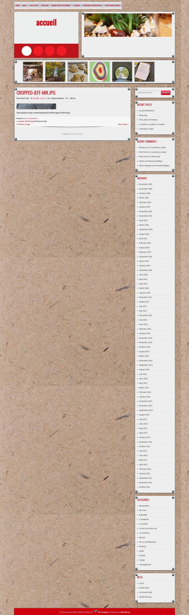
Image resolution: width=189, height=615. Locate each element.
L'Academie (144, 519)
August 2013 (144, 415)
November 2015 (145, 342)
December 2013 (145, 401)
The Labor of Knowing (148, 120)
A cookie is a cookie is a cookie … (153, 124)
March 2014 (144, 388)
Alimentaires (144, 506)
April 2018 (143, 284)
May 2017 (143, 311)
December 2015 (145, 338)
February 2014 (145, 392)
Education (45, 5)
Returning (143, 115)
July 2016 (143, 320)
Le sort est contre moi (148, 528)
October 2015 (144, 347)
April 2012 (143, 464)
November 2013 (145, 406)
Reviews (142, 546)
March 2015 (144, 356)
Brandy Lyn (38, 98)
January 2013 (144, 437)
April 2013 (143, 433)
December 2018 (145, 270)
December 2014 (145, 361)
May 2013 (143, 428)
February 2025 (145, 202)
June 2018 (143, 275)
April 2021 (143, 238)
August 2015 (144, 351)
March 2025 (144, 198)
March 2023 (144, 225)
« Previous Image (23, 124)
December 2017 (145, 297)
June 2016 (143, 324)
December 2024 (145, 211)
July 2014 (143, 374)
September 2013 (146, 410)
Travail (142, 560)
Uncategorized (145, 564)
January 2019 (144, 266)
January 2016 (144, 333)
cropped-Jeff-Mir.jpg (25, 121)
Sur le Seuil (34, 5)
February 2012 (145, 469)
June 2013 (143, 424)
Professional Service (112, 5)
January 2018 (144, 293)
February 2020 (145, 252)
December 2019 (145, 257)
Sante (141, 551)
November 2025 (145, 189)
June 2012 (143, 455)
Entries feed (144, 588)
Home (17, 5)
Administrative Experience (61, 5)
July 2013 (143, 419)
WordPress (125, 612)
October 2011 (144, 487)
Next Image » (123, 124)
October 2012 (144, 446)
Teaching (76, 5)
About (24, 5)
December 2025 (145, 184)
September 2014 (146, 365)
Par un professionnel (147, 542)
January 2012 (144, 473)
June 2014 (143, 379)
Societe (142, 555)
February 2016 (145, 329)
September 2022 (146, 229)
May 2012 (143, 460)
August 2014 (144, 369)
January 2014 (144, 397)
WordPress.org (145, 597)
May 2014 (143, 383)
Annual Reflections (146, 111)
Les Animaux (144, 533)
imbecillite (143, 515)
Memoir (142, 537)
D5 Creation (101, 612)
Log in (141, 583)
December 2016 (145, 315)
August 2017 (144, 302)
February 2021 (145, 243)
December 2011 (145, 478)
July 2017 (143, 306)
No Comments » (31, 118)
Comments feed (145, 592)
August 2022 (144, 234)
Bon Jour (142, 510)
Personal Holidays (154, 161)
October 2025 (144, 193)
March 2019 (144, 261)
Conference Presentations (92, 5)
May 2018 (143, 279)
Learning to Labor (146, 129)
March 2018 (144, 288)
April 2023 (143, 220)
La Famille (143, 524)
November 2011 (145, 482)
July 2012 (143, 451)
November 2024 (145, 216)
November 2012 (145, 442)
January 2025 (144, 207)
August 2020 (144, 248)
